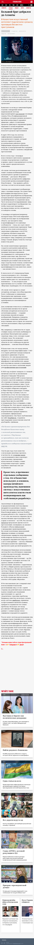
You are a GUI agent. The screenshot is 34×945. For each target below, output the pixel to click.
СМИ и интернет (11, 33)
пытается (4, 523)
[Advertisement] (17, 670)
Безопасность (22, 31)
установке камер (19, 455)
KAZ (2, 5)
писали (17, 609)
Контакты (4, 939)
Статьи (11, 8)
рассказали (20, 114)
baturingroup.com (16, 943)
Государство (14, 31)
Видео (17, 8)
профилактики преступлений (15, 367)
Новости (4, 8)
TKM (13, 5)
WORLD (21, 5)
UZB (17, 5)
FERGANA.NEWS (17, 2)
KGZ (6, 5)
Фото (22, 8)
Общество (3, 33)
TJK (9, 5)
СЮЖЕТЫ (28, 8)
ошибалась (16, 600)
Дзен (21, 645)
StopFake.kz (12, 418)
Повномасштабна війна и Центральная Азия (10, 902)
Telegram (12, 645)
